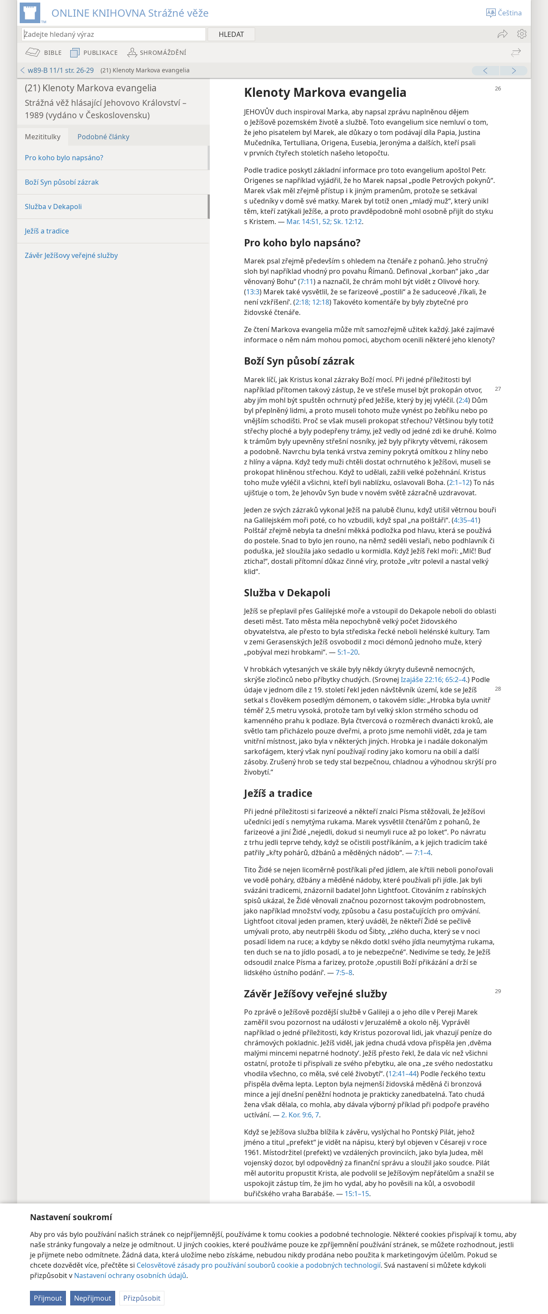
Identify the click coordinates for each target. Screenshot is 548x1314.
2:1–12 (459, 482)
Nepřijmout (92, 1298)
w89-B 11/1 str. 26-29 (56, 70)
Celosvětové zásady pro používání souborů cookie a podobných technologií (259, 1265)
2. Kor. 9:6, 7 (300, 1114)
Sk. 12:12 (347, 221)
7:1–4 (422, 852)
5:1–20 (347, 652)
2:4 (463, 400)
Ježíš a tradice (47, 231)
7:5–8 (344, 972)
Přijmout (48, 1298)
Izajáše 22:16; (422, 679)
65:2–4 (455, 679)
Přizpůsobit (142, 1298)
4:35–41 (466, 520)
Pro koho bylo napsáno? (64, 157)
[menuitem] (521, 34)
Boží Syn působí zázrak (62, 182)
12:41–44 (402, 1073)
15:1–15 (357, 1193)
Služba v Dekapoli (53, 206)
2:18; (302, 302)
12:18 (319, 302)
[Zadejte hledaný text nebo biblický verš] (109, 34)
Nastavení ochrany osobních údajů (130, 1275)
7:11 (306, 281)
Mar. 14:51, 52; (309, 221)
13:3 (252, 291)
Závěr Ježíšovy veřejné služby (71, 255)
